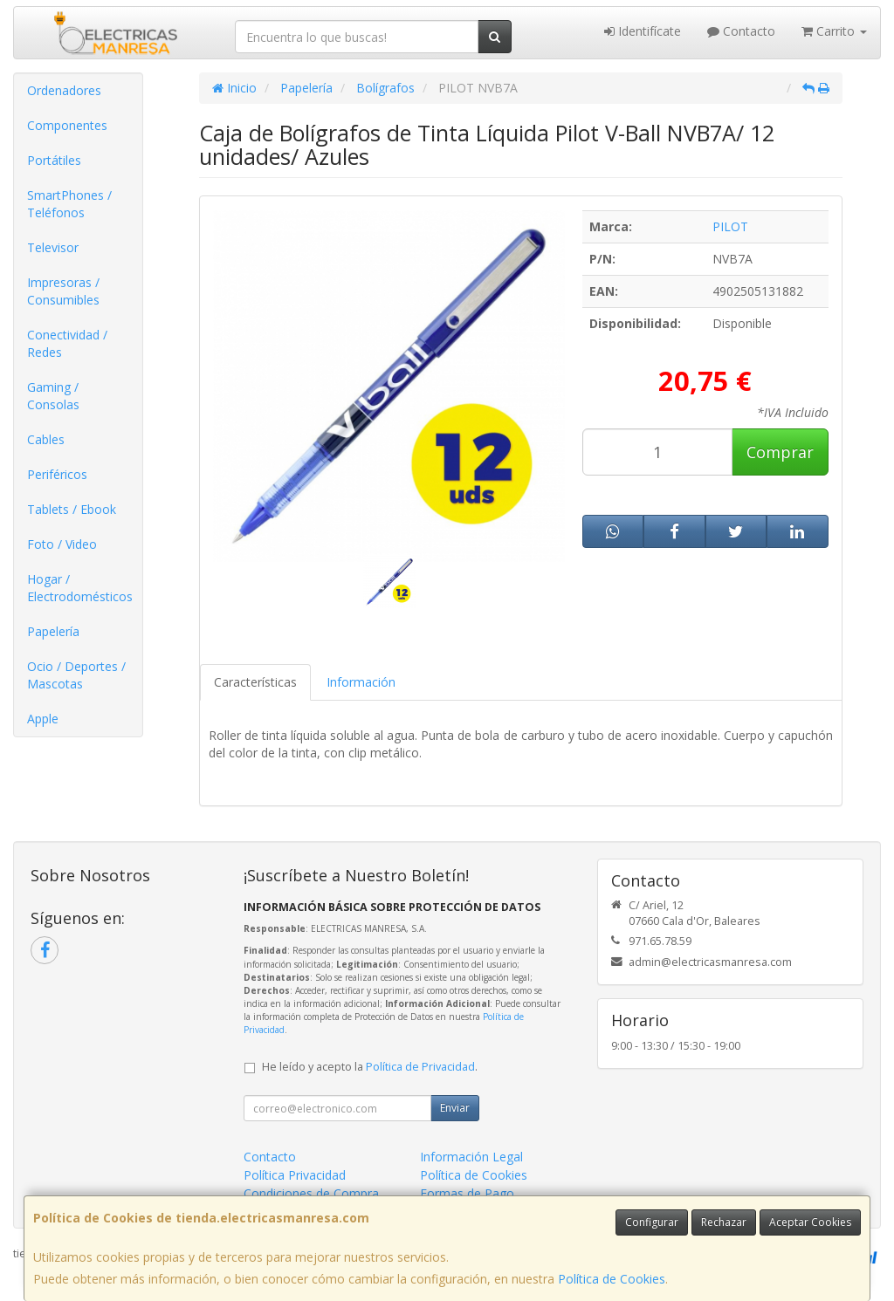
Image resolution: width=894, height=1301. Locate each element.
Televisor (53, 247)
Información (361, 682)
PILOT (730, 226)
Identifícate (642, 31)
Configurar (651, 1222)
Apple (42, 718)
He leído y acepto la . (370, 1066)
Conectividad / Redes (67, 343)
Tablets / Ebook (71, 509)
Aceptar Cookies (810, 1222)
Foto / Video (62, 544)
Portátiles (54, 160)
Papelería (53, 631)
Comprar (780, 452)
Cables (46, 439)
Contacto (741, 31)
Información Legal (471, 1156)
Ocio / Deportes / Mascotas (76, 675)
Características (255, 682)
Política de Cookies (611, 1278)
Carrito (834, 31)
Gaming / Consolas (53, 396)
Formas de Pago (467, 1193)
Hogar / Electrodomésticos (80, 588)
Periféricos (57, 474)
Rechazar (723, 1222)
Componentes (67, 125)
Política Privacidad (295, 1175)
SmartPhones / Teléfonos (69, 204)
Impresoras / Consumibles (63, 291)
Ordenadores (64, 90)
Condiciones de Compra (311, 1193)
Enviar (455, 1107)
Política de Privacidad (420, 1066)
